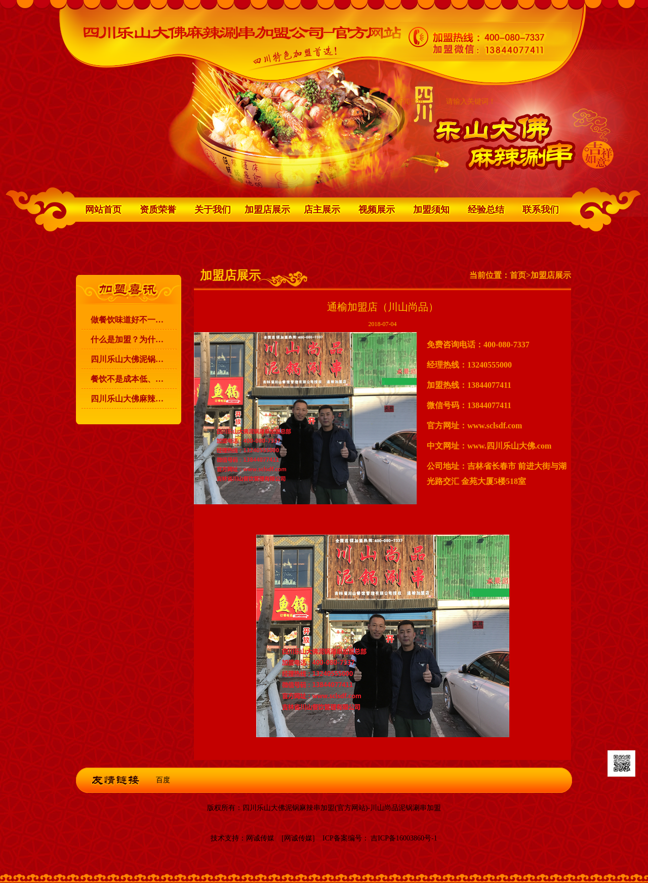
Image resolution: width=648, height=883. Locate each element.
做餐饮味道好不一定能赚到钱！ (134, 319)
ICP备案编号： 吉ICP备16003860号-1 (379, 838)
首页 (518, 275)
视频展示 (376, 210)
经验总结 (486, 210)
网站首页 (103, 210)
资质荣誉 (158, 210)
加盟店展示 (267, 210)
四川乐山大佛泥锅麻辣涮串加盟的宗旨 (134, 359)
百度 (163, 780)
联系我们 (540, 210)
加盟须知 (431, 210)
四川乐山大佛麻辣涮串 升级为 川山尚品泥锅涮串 (134, 398)
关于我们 (212, 210)
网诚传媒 (260, 838)
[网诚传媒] (297, 838)
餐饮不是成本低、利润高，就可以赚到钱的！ (134, 379)
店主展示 (322, 210)
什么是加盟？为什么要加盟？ (134, 339)
